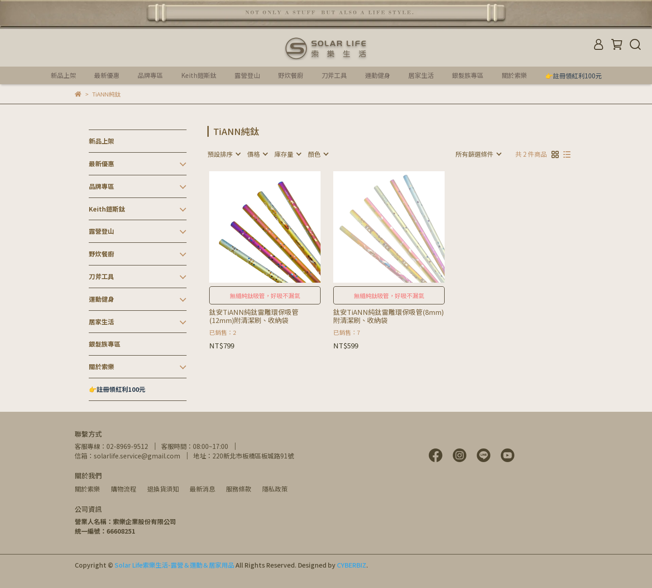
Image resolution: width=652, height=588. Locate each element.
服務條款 (238, 488)
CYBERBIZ (351, 564)
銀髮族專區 (468, 75)
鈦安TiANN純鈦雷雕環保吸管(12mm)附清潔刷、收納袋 (253, 316)
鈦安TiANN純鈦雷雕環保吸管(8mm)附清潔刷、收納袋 (388, 316)
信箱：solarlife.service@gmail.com (127, 455)
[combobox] (223, 154)
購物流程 (123, 488)
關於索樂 (87, 488)
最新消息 (202, 488)
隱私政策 (275, 488)
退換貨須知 (163, 488)
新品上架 (63, 75)
